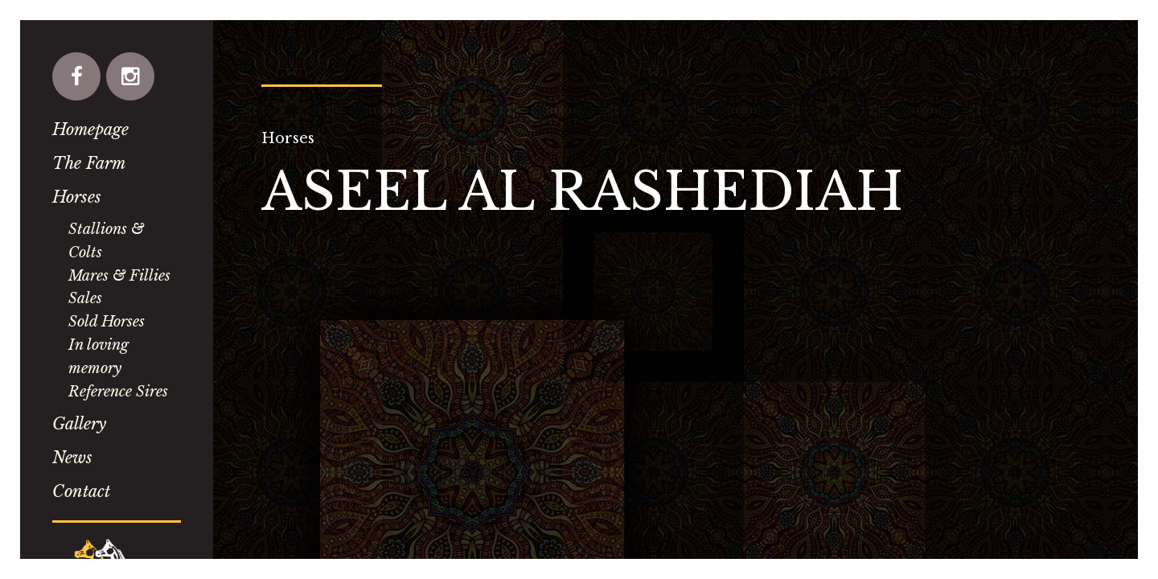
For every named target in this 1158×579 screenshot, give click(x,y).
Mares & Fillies (119, 276)
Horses (76, 197)
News (72, 457)
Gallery (79, 423)
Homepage (90, 129)
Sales (85, 298)
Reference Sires (118, 391)
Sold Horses (106, 322)
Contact (81, 491)
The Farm (88, 163)
